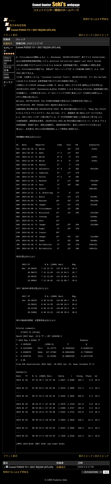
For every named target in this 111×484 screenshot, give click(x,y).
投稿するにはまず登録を (96, 19)
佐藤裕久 (8, 43)
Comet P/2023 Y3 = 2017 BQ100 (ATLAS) (33, 30)
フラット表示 (10, 35)
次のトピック (102, 35)
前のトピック (86, 35)
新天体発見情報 (18, 25)
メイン (11, 20)
